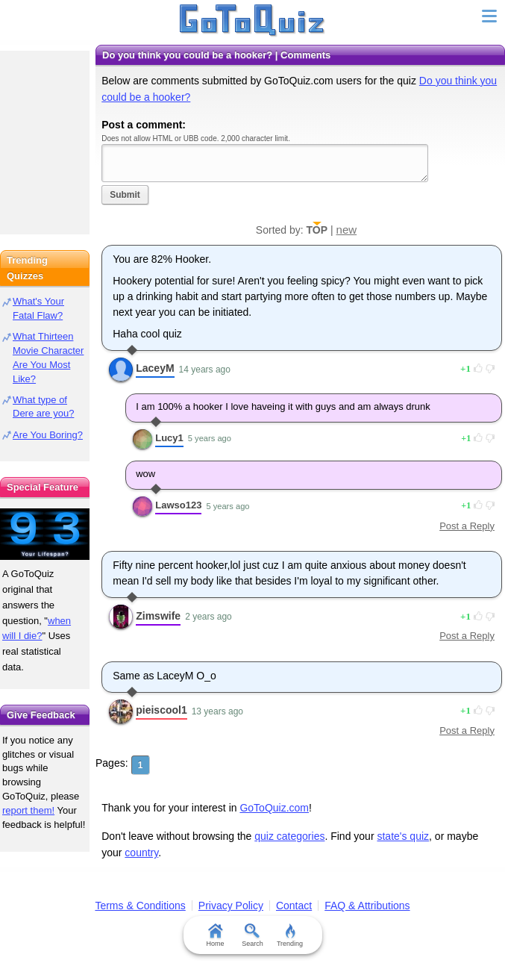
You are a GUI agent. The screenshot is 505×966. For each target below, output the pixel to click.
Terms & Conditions (140, 906)
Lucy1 (169, 437)
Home (215, 935)
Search (252, 935)
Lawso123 (178, 505)
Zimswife (158, 616)
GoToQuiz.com (274, 808)
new (346, 229)
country (141, 853)
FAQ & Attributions (367, 906)
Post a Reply (467, 526)
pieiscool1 (161, 710)
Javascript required (264, 163)
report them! (28, 810)
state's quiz (403, 836)
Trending (290, 935)
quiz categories (289, 836)
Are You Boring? (48, 434)
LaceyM (155, 368)
